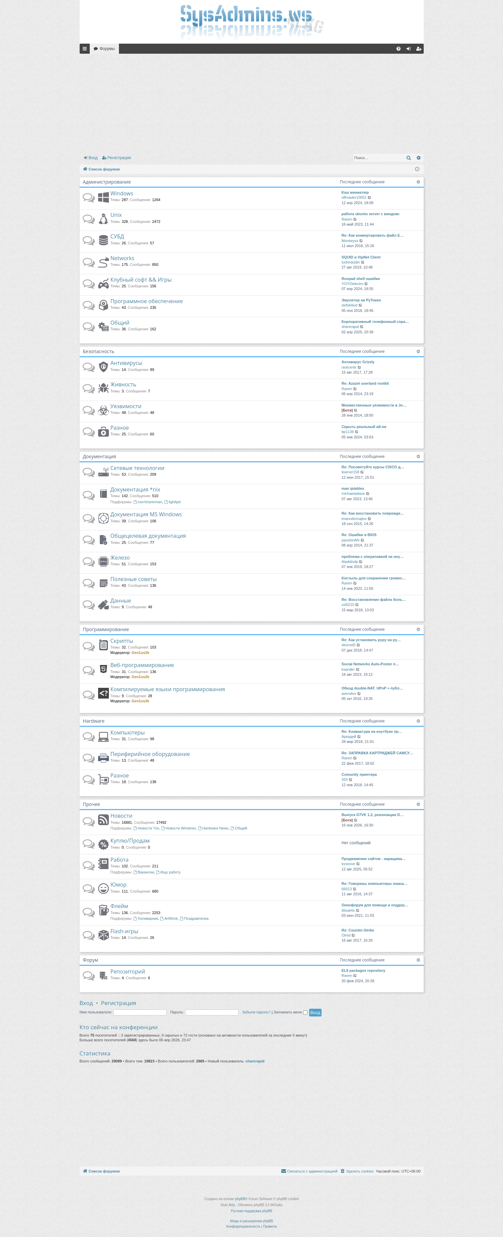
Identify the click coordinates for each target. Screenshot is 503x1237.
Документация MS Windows (146, 514)
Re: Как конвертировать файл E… (373, 235)
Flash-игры (124, 931)
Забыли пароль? (256, 1012)
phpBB (240, 1199)
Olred (346, 935)
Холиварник (145, 918)
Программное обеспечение (147, 301)
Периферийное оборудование (150, 754)
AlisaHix (348, 910)
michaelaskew (353, 493)
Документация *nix (135, 489)
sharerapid (350, 327)
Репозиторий (128, 971)
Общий (120, 322)
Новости (122, 815)
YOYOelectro (353, 284)
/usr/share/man (147, 502)
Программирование (106, 629)
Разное (120, 427)
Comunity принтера (359, 774)
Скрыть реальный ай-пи (364, 427)
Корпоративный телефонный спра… (375, 322)
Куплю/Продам (130, 840)
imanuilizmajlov (354, 519)
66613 (347, 889)
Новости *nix (146, 828)
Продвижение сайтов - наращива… (374, 859)
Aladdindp (350, 562)
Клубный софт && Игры (141, 279)
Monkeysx (350, 241)
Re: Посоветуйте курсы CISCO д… (373, 467)
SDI (345, 779)
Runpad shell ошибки (361, 279)
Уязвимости (126, 406)
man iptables (353, 488)
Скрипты (122, 641)
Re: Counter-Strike (358, 930)
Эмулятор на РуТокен (361, 300)
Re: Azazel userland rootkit (365, 383)
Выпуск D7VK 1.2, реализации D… (373, 815)
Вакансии (143, 872)
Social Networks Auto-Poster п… (370, 664)
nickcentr (349, 367)
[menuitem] (398, 49)
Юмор (119, 884)
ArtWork (168, 918)
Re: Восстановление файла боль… (374, 600)
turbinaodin (351, 262)
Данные (121, 600)
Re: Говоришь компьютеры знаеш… (375, 884)
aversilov (349, 694)
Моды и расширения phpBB (251, 1221)
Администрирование (107, 182)
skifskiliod (350, 305)
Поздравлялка (194, 918)
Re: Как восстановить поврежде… (373, 513)
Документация (99, 456)
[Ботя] (347, 410)
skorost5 (349, 645)
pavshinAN (351, 540)
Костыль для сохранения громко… (374, 578)
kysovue (348, 864)
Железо (120, 557)
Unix (116, 215)
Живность (123, 384)
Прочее (91, 804)
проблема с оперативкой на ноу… (373, 557)
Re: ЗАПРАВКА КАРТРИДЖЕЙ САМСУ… (378, 753)
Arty (232, 1205)
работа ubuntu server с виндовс (371, 214)
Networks (122, 258)
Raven (347, 219)
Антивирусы (126, 363)
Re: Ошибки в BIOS (359, 535)
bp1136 (348, 432)
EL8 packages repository (363, 970)
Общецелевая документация (148, 535)
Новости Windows (178, 828)
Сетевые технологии (138, 468)
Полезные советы (134, 579)
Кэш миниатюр (355, 192)
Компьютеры (128, 732)
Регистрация (119, 157)
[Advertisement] (252, 102)
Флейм (119, 906)
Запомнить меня (290, 1012)
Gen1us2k (140, 653)
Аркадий (349, 736)
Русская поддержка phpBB (251, 1211)
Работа (120, 859)
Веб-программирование (142, 665)
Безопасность (99, 351)
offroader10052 (354, 197)
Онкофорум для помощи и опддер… (375, 905)
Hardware (94, 721)
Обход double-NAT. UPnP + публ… (372, 688)
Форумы (107, 48)
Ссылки (86, 50)
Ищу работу (168, 872)
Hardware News (213, 828)
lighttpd (172, 502)
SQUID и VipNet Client (361, 257)
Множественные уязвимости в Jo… (374, 405)
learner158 (351, 472)
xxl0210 (348, 605)
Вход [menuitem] (410, 50)
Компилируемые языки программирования (168, 689)
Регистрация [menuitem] (420, 50)
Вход (93, 157)
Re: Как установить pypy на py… (371, 640)
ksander (348, 669)
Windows (122, 193)
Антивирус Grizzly (358, 362)
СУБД (117, 236)
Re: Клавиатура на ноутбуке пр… (372, 731)
